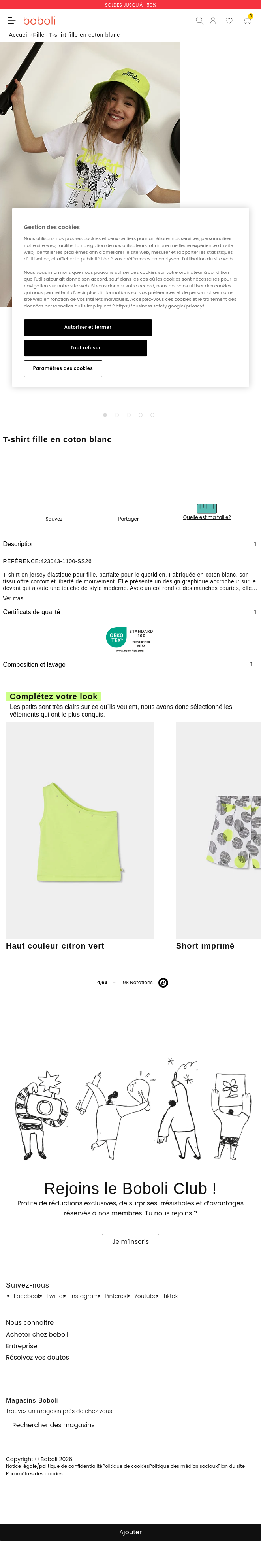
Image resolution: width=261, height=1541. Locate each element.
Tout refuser (86, 348)
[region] (130, 297)
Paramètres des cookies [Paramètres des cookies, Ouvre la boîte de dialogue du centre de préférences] (63, 368)
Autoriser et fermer (88, 327)
